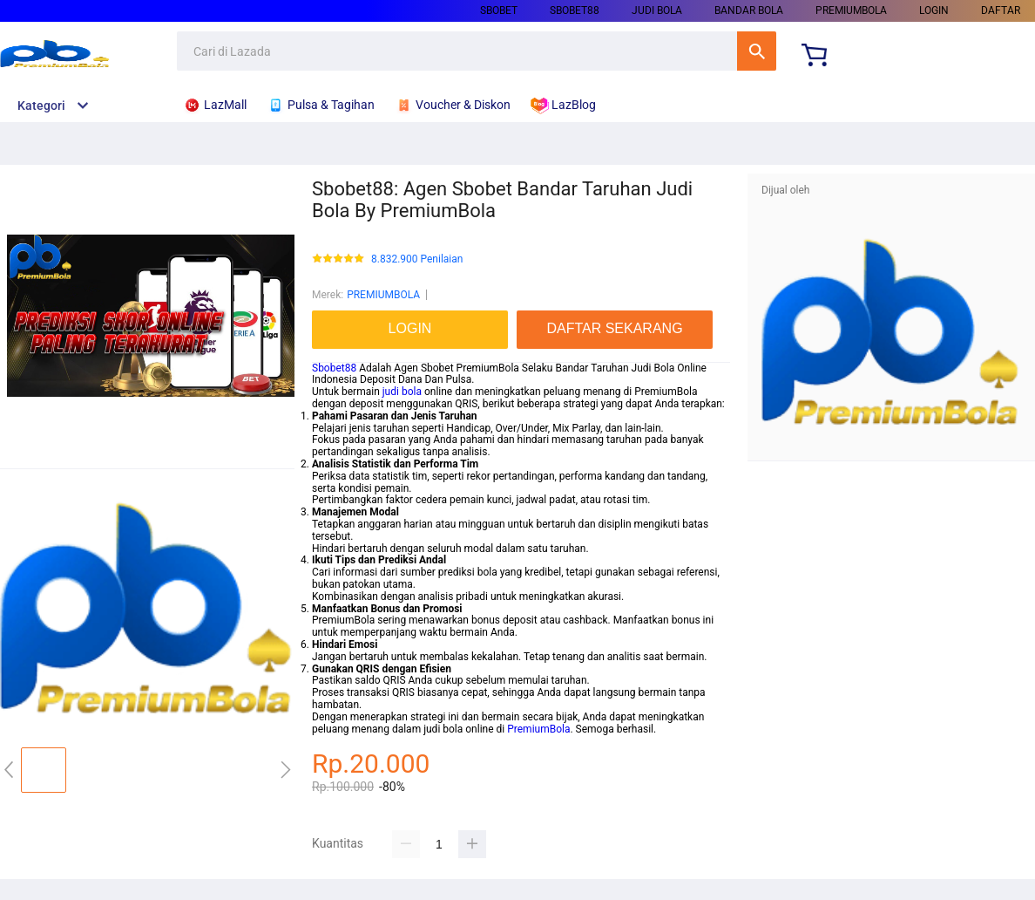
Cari (756, 51)
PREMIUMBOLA (851, 10)
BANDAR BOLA (748, 10)
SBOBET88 (574, 10)
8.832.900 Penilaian (417, 259)
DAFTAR (1000, 10)
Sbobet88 (334, 368)
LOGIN (934, 10)
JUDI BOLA (657, 10)
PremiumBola (538, 729)
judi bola (402, 391)
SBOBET (499, 10)
